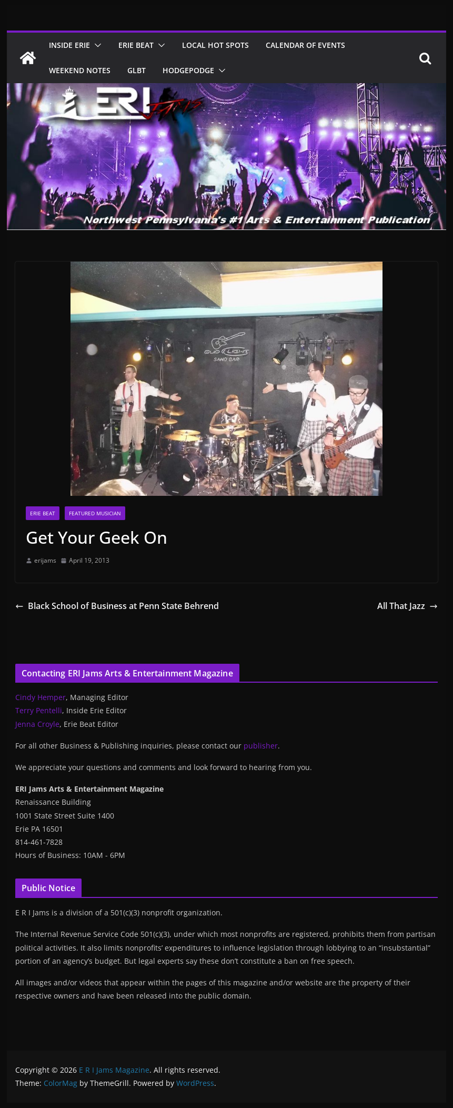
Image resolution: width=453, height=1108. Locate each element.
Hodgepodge (188, 70)
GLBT (136, 70)
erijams (45, 560)
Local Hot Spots (215, 45)
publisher (261, 746)
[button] (96, 45)
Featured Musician (95, 513)
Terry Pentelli (38, 710)
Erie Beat (136, 45)
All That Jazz (407, 606)
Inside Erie (69, 45)
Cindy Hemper (40, 697)
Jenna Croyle (37, 724)
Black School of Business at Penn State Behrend (117, 606)
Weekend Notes (79, 70)
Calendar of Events (305, 45)
